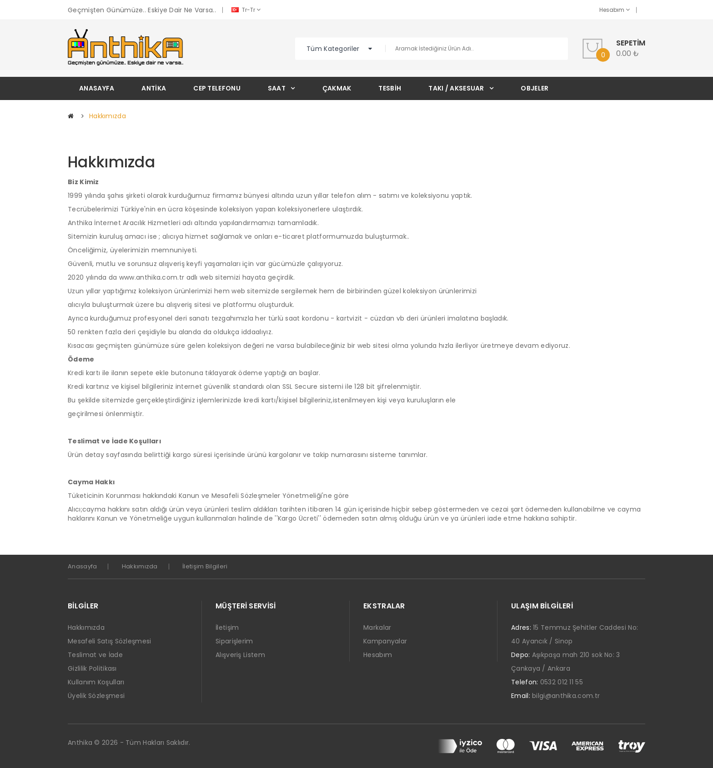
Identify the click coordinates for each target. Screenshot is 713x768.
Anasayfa (82, 566)
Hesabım (614, 10)
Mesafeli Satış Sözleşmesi (109, 641)
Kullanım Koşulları (96, 682)
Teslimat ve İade (95, 654)
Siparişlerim (234, 641)
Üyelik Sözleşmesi (96, 695)
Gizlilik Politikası (92, 668)
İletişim (227, 627)
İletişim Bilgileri (204, 566)
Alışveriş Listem (240, 654)
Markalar (377, 627)
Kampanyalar (385, 641)
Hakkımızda (107, 115)
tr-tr (246, 10)
